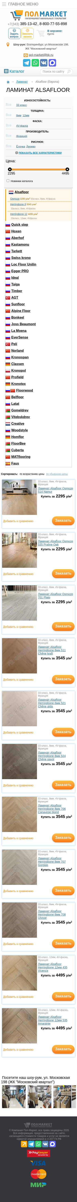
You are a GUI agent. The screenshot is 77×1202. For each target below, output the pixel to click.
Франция (21, 136)
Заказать (63, 520)
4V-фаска (22, 125)
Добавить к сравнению (18, 521)
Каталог (14, 71)
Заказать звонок (27, 33)
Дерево (30, 146)
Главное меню (19, 4)
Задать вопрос (14, 33)
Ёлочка (20, 146)
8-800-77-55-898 (53, 24)
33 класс (21, 105)
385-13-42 (22, 24)
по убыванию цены (57, 474)
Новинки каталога (20, 181)
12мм (26, 115)
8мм (18, 115)
